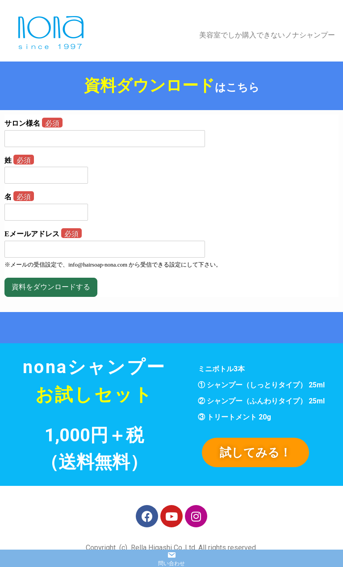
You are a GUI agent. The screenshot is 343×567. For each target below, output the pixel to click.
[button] (255, 452)
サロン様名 (33, 123)
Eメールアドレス (43, 234)
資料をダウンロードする (51, 287)
